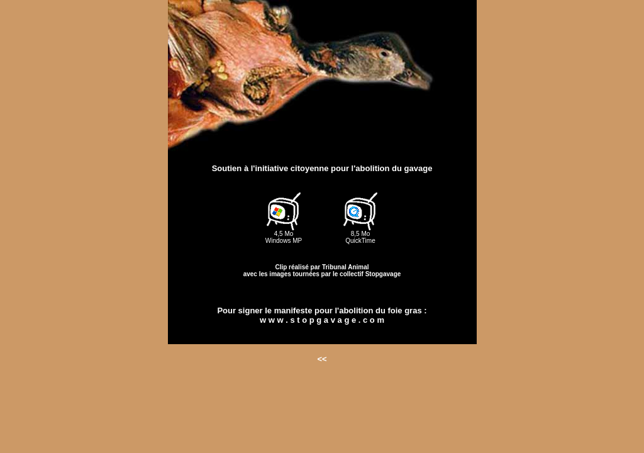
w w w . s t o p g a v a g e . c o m (322, 320)
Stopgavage (383, 274)
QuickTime (360, 240)
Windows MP (283, 240)
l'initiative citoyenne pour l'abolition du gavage (342, 168)
